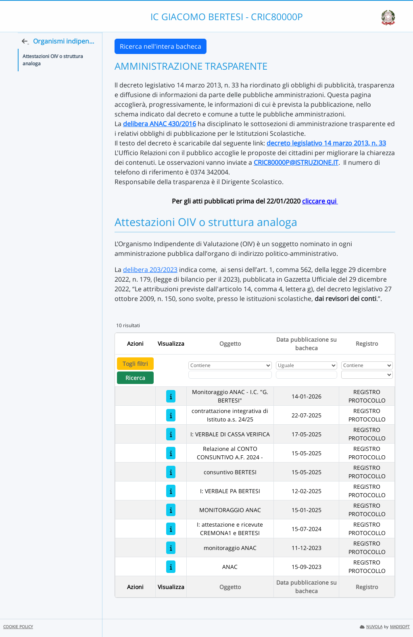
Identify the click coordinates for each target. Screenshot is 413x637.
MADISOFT (400, 626)
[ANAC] (170, 566)
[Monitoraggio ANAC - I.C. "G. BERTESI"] (170, 396)
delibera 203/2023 (150, 269)
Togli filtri (135, 363)
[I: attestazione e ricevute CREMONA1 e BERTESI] (170, 529)
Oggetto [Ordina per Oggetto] (230, 343)
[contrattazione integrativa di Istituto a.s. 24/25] (170, 415)
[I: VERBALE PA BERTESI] (170, 491)
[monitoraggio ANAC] (170, 548)
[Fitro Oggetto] (230, 375)
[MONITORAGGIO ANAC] (170, 510)
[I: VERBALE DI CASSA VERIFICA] (170, 434)
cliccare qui (320, 201)
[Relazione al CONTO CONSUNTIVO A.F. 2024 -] (170, 453)
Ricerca (135, 378)
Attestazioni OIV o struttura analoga (53, 75)
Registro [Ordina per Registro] (367, 343)
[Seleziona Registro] (367, 375)
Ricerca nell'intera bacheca (160, 46)
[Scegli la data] (307, 375)
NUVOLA (371, 626)
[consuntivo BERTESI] (170, 472)
